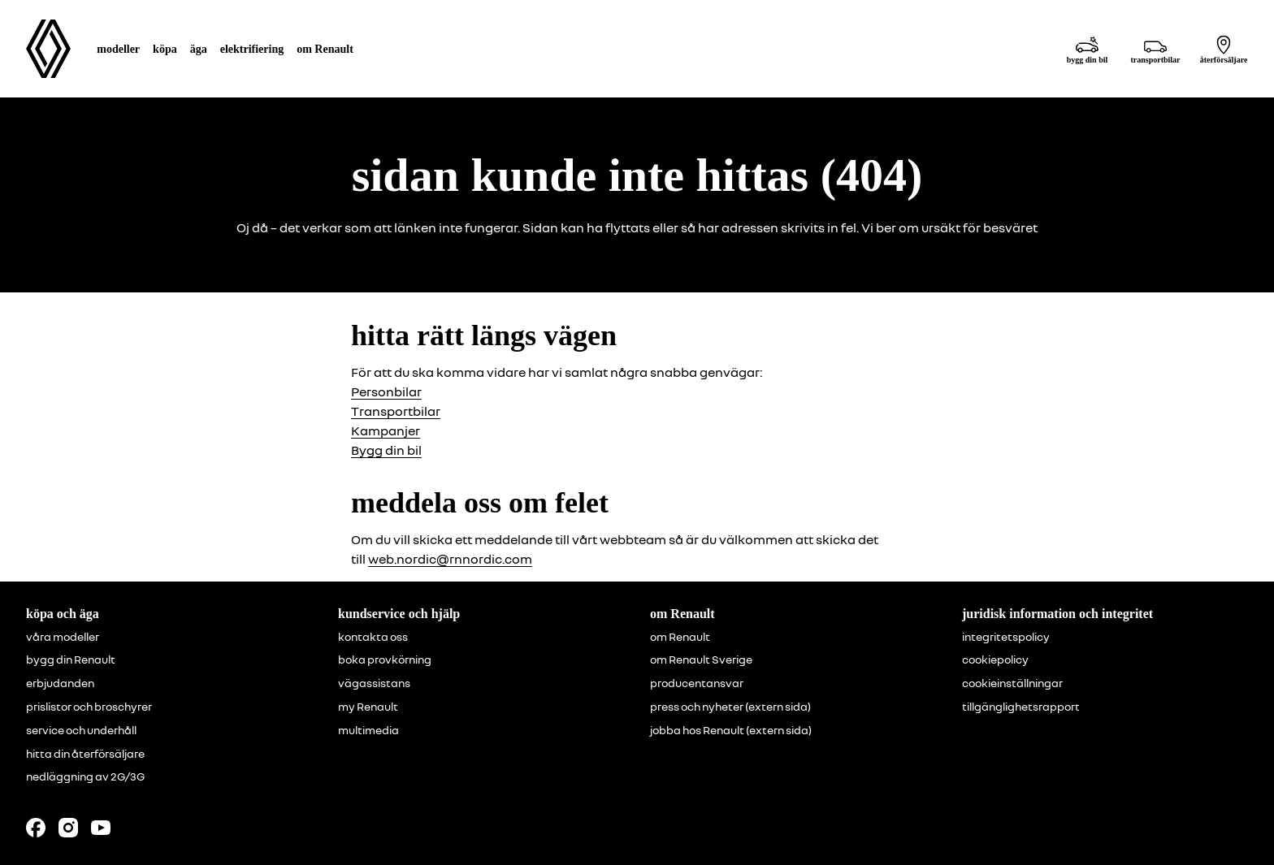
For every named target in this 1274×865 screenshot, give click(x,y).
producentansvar (696, 683)
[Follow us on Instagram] (68, 827)
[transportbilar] (1155, 49)
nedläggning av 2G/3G (85, 776)
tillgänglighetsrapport (1021, 706)
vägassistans (374, 683)
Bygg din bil (386, 450)
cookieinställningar (1012, 683)
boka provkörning (384, 659)
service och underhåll (81, 730)
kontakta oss (373, 636)
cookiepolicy (995, 659)
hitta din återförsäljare (85, 753)
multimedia (368, 730)
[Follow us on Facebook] (36, 827)
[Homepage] (48, 48)
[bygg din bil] (1087, 49)
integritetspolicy (1006, 636)
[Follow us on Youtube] (100, 827)
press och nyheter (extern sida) (730, 706)
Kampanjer (385, 430)
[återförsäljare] (1224, 49)
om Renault (680, 636)
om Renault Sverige (701, 659)
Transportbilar (395, 411)
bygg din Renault (70, 659)
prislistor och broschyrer (89, 706)
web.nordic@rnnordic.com (450, 559)
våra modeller (62, 636)
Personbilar (386, 391)
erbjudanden (60, 683)
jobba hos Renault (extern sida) (731, 730)
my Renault (368, 706)
